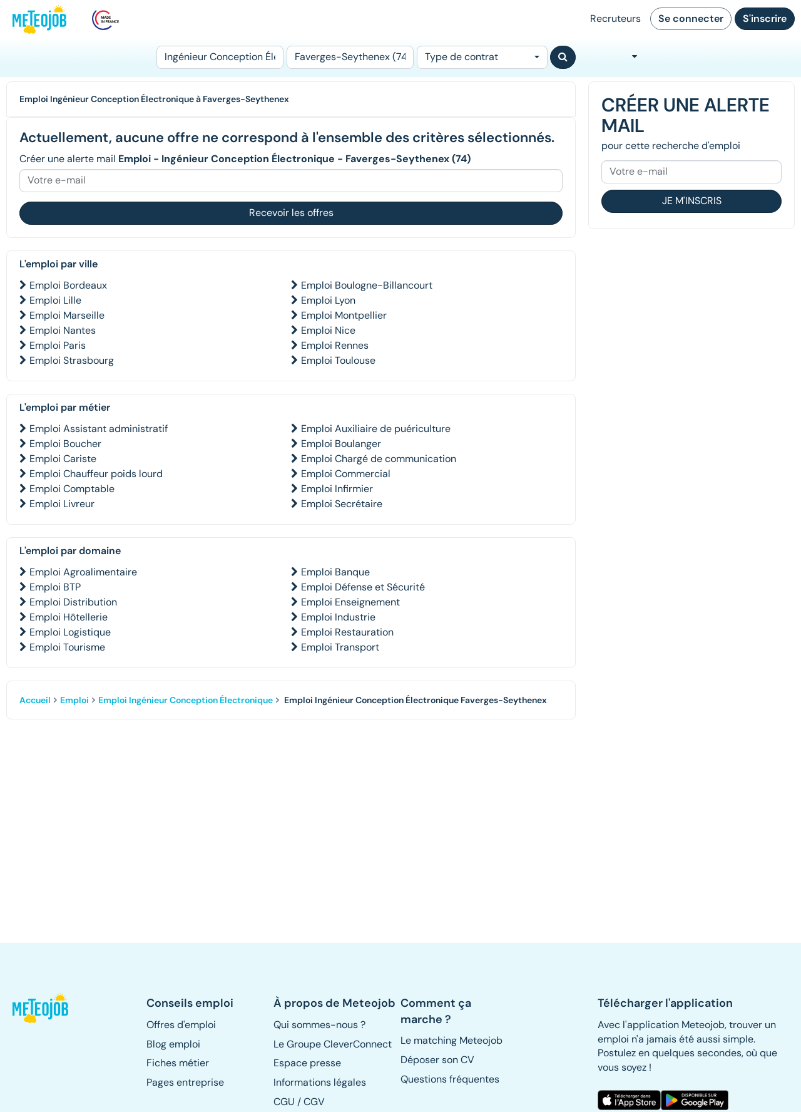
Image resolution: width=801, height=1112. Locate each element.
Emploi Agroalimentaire (83, 572)
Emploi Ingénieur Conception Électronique (185, 700)
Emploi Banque (335, 572)
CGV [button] (314, 1101)
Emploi (74, 700)
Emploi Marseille (67, 315)
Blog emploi (173, 1044)
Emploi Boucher (65, 443)
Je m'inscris (692, 200)
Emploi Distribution (73, 602)
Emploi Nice (328, 330)
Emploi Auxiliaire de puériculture (376, 428)
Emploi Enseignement (350, 602)
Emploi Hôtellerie (68, 617)
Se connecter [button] (690, 18)
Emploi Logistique (70, 632)
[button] (41, 1008)
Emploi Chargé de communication (378, 458)
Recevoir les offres (291, 212)
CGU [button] (284, 1101)
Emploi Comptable (72, 488)
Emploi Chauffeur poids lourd (96, 473)
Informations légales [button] (319, 1082)
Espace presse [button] (307, 1062)
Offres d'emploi (181, 1024)
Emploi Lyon (328, 300)
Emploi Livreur (61, 503)
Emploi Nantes (62, 330)
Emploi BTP (55, 587)
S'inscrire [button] (765, 18)
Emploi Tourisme (67, 647)
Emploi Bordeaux (68, 285)
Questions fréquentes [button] (449, 1079)
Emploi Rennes (335, 345)
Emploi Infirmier (337, 488)
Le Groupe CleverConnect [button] (332, 1044)
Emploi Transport (340, 647)
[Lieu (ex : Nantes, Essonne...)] (350, 57)
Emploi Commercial (345, 473)
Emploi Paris (57, 345)
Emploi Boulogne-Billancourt (366, 285)
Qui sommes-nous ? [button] (319, 1024)
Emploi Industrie (338, 617)
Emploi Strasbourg (71, 360)
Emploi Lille (55, 300)
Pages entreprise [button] (185, 1082)
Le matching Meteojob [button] (451, 1040)
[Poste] (219, 57)
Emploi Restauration (347, 632)
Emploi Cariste (62, 458)
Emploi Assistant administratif (98, 428)
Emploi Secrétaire (341, 503)
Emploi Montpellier (344, 315)
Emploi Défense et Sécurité (363, 587)
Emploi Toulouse (338, 360)
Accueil (35, 700)
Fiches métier (177, 1062)
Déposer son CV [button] (437, 1059)
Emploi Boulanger (341, 443)
